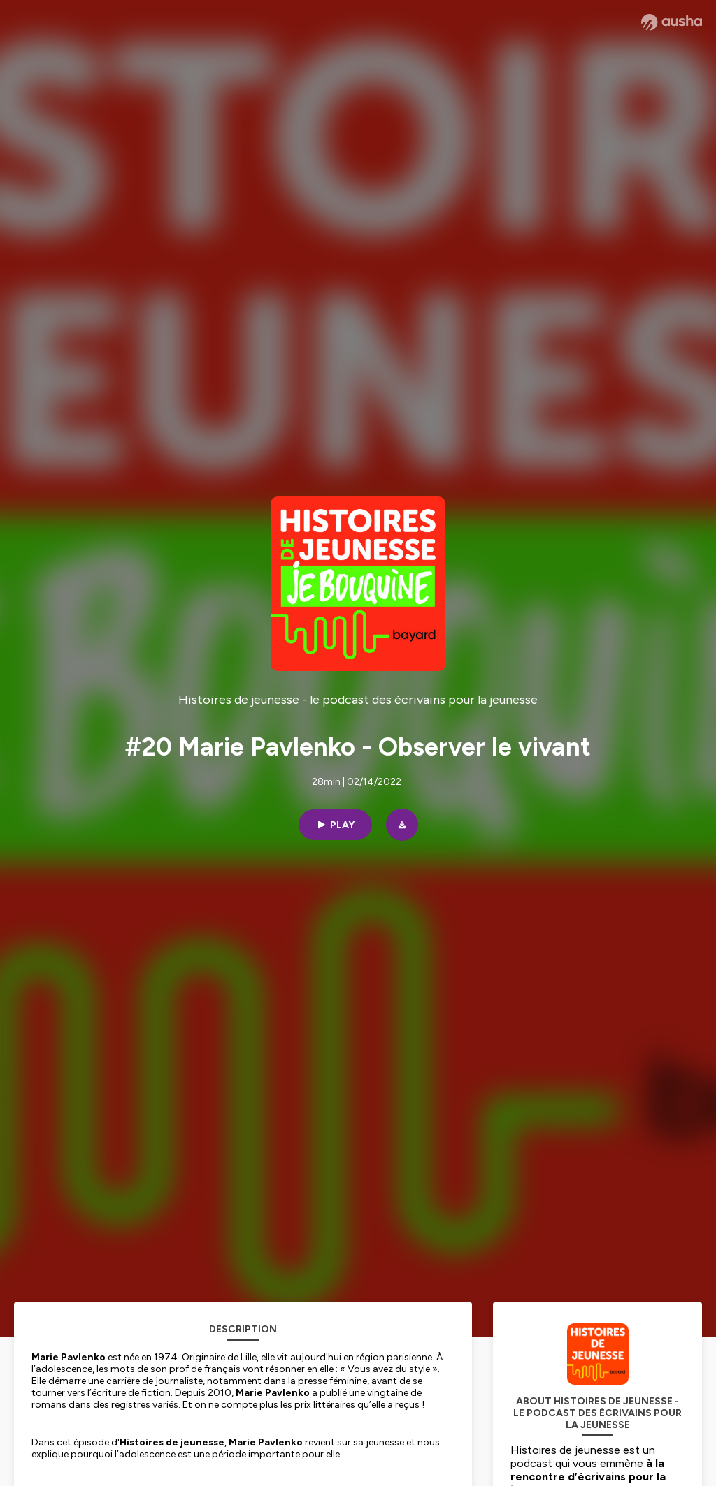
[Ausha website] (671, 22)
